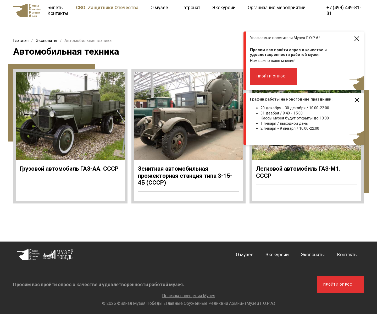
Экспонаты (313, 254)
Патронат (190, 7)
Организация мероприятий (277, 7)
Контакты (57, 13)
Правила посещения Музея (188, 295)
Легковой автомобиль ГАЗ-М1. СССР (298, 172)
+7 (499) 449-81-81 (343, 10)
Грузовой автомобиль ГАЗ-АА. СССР (69, 168)
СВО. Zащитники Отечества (107, 7)
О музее (159, 7)
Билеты (55, 7)
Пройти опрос (271, 76)
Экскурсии (224, 7)
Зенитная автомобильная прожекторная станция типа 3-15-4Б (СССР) (185, 175)
